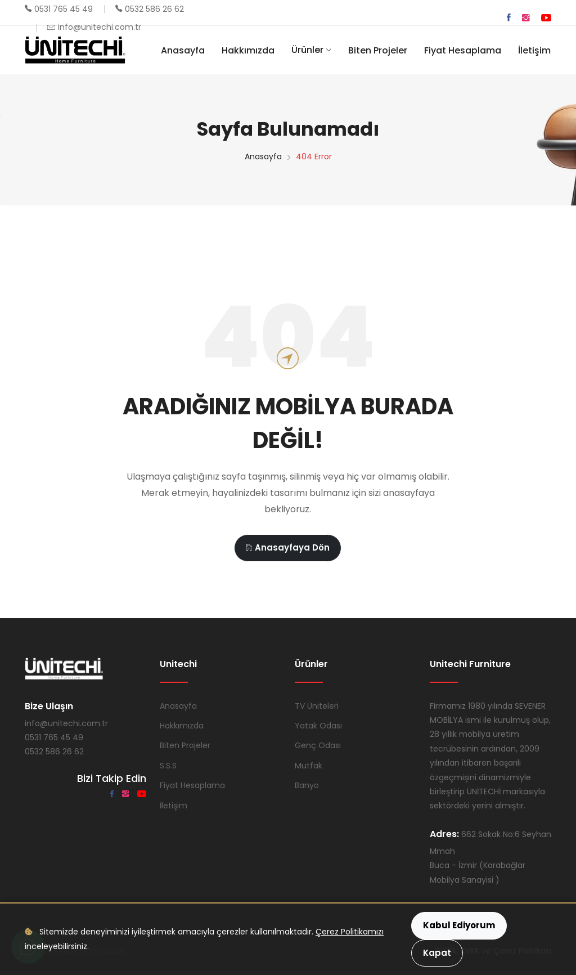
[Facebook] (509, 18)
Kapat (437, 953)
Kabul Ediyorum (459, 925)
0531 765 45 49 (63, 9)
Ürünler (307, 49)
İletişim (534, 50)
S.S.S (168, 765)
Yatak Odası (318, 725)
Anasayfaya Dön (288, 547)
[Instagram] (526, 18)
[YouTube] (546, 18)
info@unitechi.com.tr (99, 27)
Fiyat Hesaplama (462, 50)
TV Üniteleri (317, 706)
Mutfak (308, 765)
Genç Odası (318, 745)
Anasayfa (183, 50)
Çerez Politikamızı (350, 931)
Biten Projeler (377, 50)
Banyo (307, 785)
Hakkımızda (248, 50)
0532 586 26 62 (154, 9)
